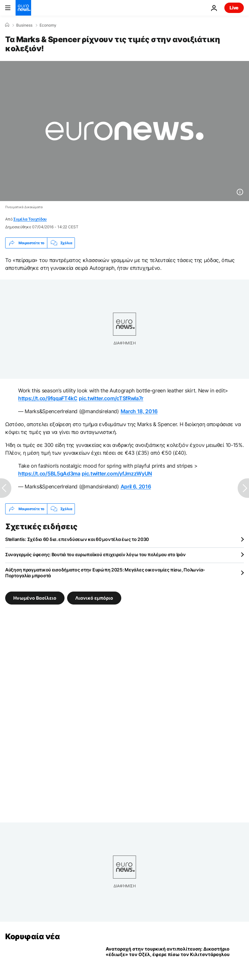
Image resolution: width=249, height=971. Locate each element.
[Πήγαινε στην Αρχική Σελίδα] (23, 8)
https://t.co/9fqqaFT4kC (47, 398)
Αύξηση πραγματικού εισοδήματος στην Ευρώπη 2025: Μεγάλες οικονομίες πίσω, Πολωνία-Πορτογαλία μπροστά (105, 572)
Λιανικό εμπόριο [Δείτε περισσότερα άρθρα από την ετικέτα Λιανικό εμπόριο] (94, 598)
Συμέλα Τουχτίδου (30, 219)
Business (24, 25)
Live (234, 7)
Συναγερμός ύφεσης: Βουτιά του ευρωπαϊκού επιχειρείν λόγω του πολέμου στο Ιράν (95, 554)
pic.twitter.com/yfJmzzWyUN (117, 473)
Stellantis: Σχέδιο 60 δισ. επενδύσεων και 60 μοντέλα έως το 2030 (77, 539)
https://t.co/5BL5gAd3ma (49, 473)
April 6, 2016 (136, 486)
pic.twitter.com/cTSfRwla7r (111, 398)
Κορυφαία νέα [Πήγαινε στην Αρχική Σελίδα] (32, 936)
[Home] (7, 25)
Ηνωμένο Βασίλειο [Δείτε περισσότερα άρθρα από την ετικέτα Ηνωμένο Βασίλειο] (34, 598)
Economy (48, 25)
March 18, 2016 (139, 411)
